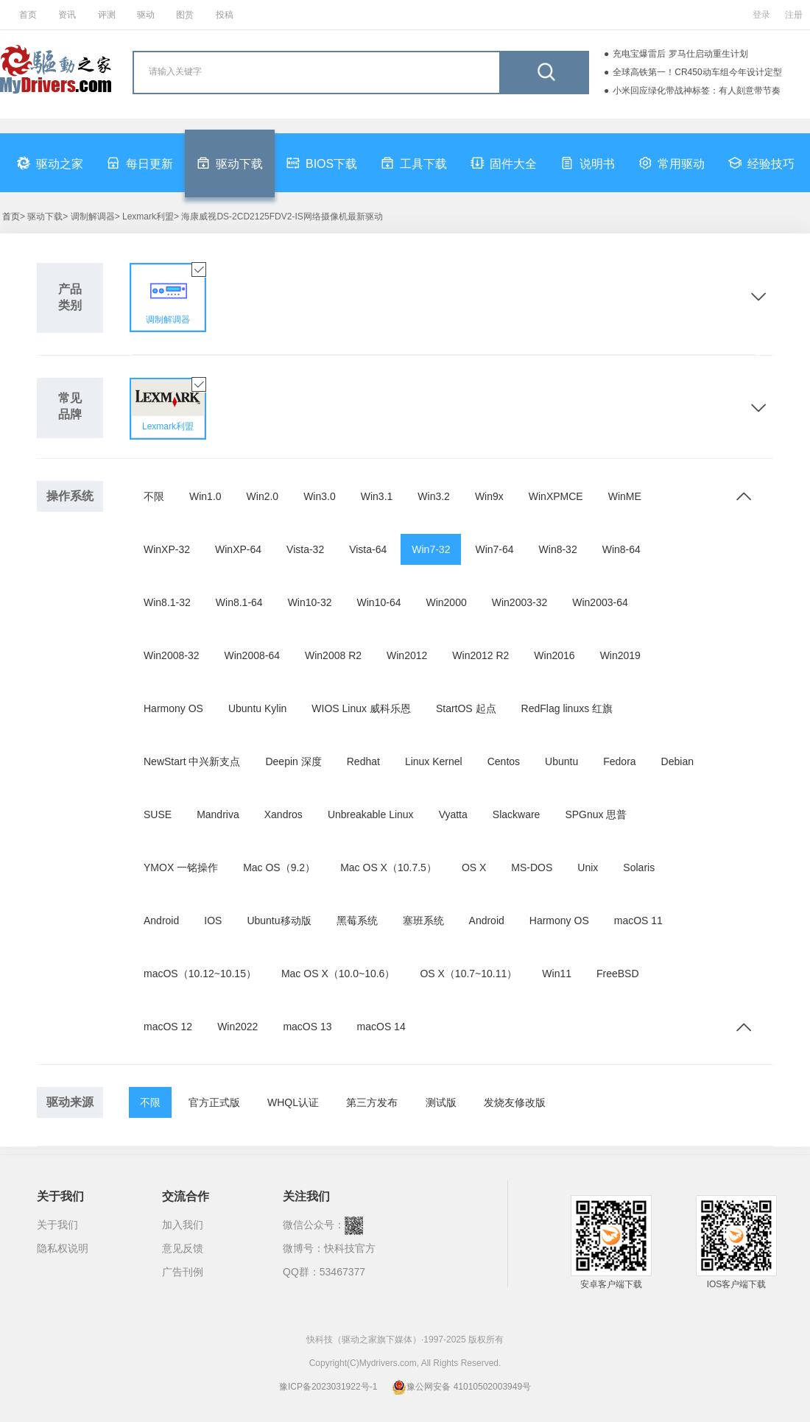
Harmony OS (173, 708)
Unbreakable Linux (371, 814)
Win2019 (620, 655)
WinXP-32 (167, 549)
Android (161, 920)
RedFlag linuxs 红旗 (567, 708)
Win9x (489, 496)
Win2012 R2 (480, 655)
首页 (28, 15)
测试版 (441, 1102)
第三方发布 (372, 1102)
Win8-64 (621, 549)
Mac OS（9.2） (279, 867)
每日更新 (140, 162)
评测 (107, 15)
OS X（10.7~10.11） (468, 973)
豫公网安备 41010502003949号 (461, 1386)
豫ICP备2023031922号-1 (328, 1386)
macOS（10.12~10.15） (200, 973)
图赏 (185, 15)
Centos (503, 761)
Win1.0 (205, 496)
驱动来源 (70, 1102)
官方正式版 (214, 1102)
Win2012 (407, 655)
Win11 (556, 973)
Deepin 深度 (293, 761)
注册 (794, 15)
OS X (474, 867)
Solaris (639, 867)
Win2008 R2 (333, 655)
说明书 (587, 162)
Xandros (283, 814)
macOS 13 (307, 1026)
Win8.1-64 (239, 602)
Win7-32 (431, 549)
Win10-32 (310, 602)
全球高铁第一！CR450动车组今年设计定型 (697, 72)
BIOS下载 (321, 162)
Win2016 (554, 655)
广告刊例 (182, 1272)
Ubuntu (561, 761)
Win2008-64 (253, 655)
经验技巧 (761, 162)
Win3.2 (434, 496)
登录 (761, 15)
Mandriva (218, 814)
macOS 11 (638, 920)
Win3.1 (377, 496)
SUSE (158, 814)
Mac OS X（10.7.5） (388, 867)
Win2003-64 (600, 602)
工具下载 (414, 162)
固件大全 (504, 162)
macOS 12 (168, 1026)
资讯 (67, 15)
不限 (154, 496)
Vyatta (453, 814)
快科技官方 (350, 1248)
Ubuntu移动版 (279, 920)
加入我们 (182, 1225)
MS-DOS (531, 867)
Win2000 (446, 602)
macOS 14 (381, 1026)
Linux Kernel (433, 761)
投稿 (224, 15)
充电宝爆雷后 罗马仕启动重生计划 (680, 54)
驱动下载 (230, 162)
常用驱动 (671, 162)
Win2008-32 (172, 655)
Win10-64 (379, 602)
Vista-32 (305, 549)
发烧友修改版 (515, 1102)
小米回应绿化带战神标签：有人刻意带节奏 (697, 90)
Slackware (516, 814)
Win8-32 (558, 549)
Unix (587, 867)
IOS (213, 920)
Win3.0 (319, 496)
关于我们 (57, 1225)
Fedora (619, 761)
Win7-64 (494, 549)
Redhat (363, 761)
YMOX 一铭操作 (181, 867)
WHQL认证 (293, 1102)
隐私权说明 (62, 1248)
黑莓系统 (357, 920)
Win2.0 (263, 496)
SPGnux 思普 (596, 814)
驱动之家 (50, 162)
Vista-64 (368, 549)
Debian (677, 761)
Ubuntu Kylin (257, 708)
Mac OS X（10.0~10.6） (338, 973)
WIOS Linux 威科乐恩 (361, 708)
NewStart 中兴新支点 (192, 761)
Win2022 (237, 1026)
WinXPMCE (556, 496)
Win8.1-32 (167, 602)
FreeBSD (617, 973)
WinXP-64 (238, 549)
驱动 (146, 15)
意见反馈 (182, 1248)
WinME (624, 496)
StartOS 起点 (466, 708)
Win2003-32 (520, 602)
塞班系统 (423, 920)
